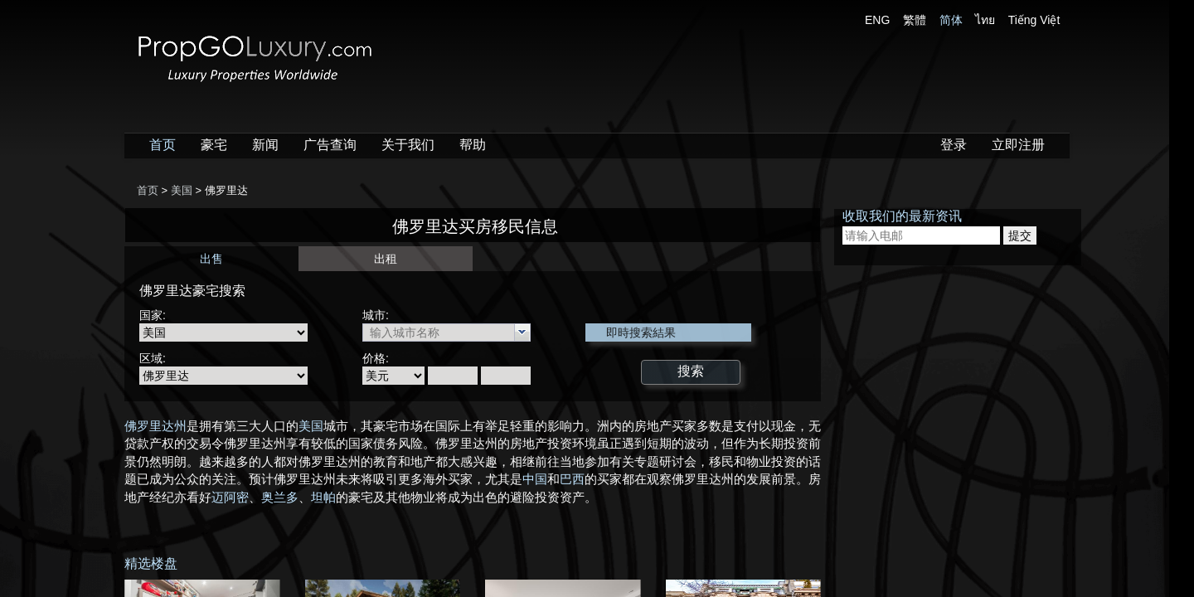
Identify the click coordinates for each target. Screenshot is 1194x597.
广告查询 (330, 145)
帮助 (472, 145)
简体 (951, 20)
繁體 (914, 20)
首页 (162, 145)
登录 (953, 145)
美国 (310, 426)
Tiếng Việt (1034, 20)
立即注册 (1018, 145)
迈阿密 (230, 497)
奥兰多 (279, 497)
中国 (534, 479)
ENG (877, 20)
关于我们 (407, 145)
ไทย (985, 20)
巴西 (572, 479)
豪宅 (214, 145)
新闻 (265, 145)
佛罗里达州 (155, 426)
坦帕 (323, 497)
